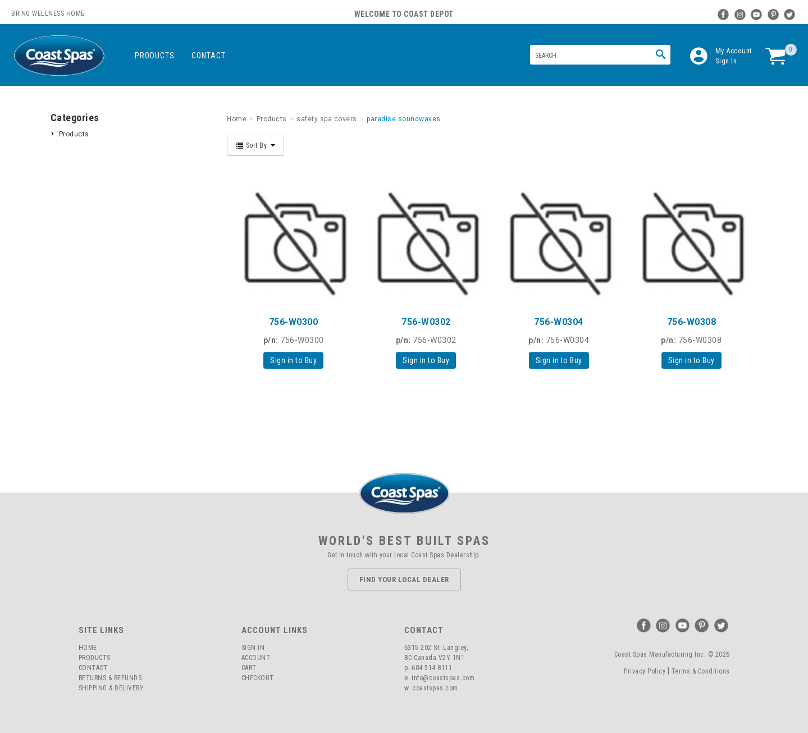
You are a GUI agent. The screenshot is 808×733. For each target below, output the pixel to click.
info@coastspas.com (443, 678)
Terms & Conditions (701, 671)
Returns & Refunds (110, 678)
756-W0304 (558, 322)
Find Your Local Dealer (404, 579)
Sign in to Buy (293, 360)
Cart (249, 668)
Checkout (257, 678)
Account (256, 658)
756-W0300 (293, 322)
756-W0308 (691, 322)
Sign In (726, 61)
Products (155, 55)
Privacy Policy (644, 671)
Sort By (255, 145)
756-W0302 (426, 322)
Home (88, 648)
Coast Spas (59, 56)
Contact (208, 55)
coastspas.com (435, 688)
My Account (733, 51)
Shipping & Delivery (111, 688)
